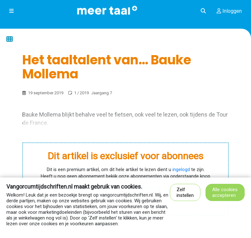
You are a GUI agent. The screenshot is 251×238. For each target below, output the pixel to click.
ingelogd (181, 169)
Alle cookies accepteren (225, 192)
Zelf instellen (185, 192)
